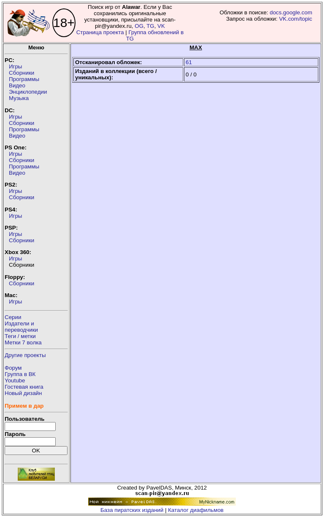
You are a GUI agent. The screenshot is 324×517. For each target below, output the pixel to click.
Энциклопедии (28, 92)
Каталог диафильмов (196, 510)
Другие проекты (25, 355)
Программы (24, 79)
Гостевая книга (24, 387)
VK (161, 26)
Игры (15, 66)
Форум (13, 368)
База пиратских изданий (131, 510)
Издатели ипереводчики (21, 326)
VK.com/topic (295, 19)
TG (150, 26)
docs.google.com (291, 12)
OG (139, 26)
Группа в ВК (20, 374)
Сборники (21, 73)
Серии (13, 317)
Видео (17, 85)
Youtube (15, 380)
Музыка (19, 98)
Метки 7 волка (23, 342)
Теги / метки (20, 336)
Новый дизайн (23, 393)
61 (189, 62)
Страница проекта (100, 32)
